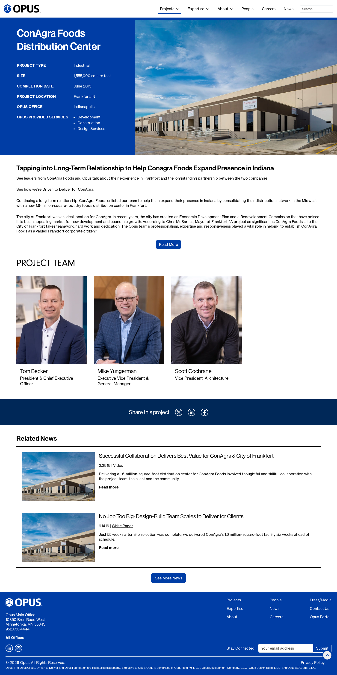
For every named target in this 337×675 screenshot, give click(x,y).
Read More (168, 244)
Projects (169, 8)
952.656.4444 (18, 629)
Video (118, 465)
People (248, 8)
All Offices (15, 637)
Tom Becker (34, 371)
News (288, 8)
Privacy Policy (313, 662)
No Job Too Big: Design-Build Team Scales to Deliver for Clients (171, 516)
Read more (109, 487)
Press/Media (320, 600)
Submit (322, 648)
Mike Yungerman (117, 371)
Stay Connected (240, 648)
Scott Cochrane (193, 371)
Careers (268, 8)
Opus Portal (320, 617)
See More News (168, 578)
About (225, 8)
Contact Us (319, 608)
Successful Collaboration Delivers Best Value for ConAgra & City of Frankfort (186, 455)
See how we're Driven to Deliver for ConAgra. (55, 189)
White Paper (122, 526)
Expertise (198, 8)
